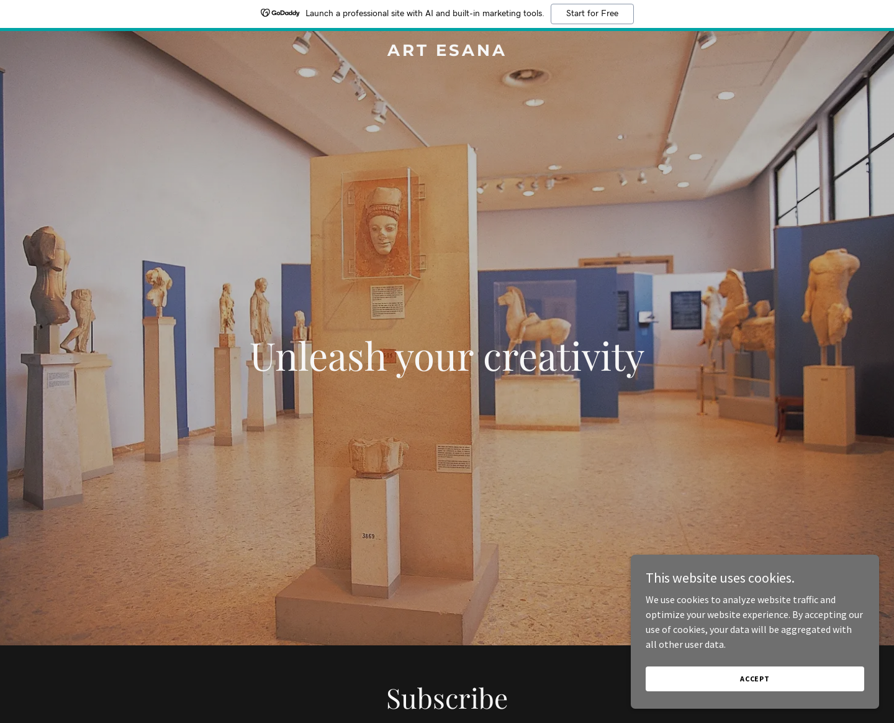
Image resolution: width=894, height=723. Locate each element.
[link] (447, 52)
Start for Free (592, 13)
